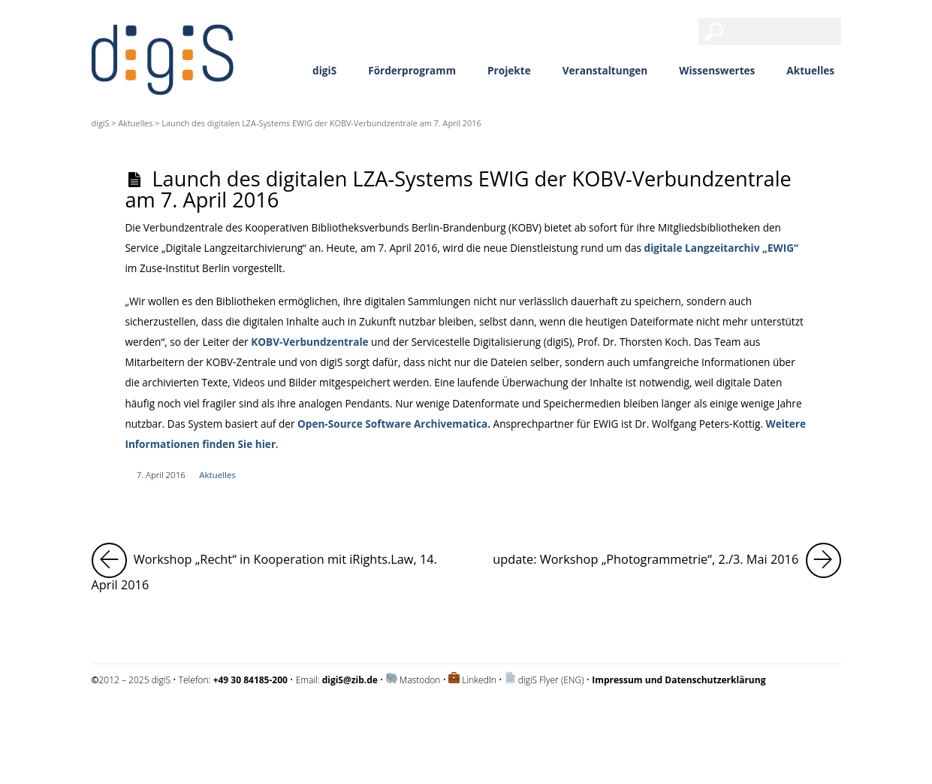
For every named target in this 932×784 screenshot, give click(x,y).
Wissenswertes (717, 70)
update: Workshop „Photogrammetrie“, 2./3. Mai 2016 (666, 560)
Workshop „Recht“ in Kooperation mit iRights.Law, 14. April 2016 (271, 568)
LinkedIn (479, 680)
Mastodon (420, 680)
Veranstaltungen (605, 70)
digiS (324, 70)
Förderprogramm (412, 70)
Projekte (509, 70)
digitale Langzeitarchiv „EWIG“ (721, 248)
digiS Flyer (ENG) (551, 680)
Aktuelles (810, 70)
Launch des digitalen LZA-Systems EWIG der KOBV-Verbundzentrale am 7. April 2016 (458, 189)
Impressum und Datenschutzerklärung (169, 719)
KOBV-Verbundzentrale (309, 341)
